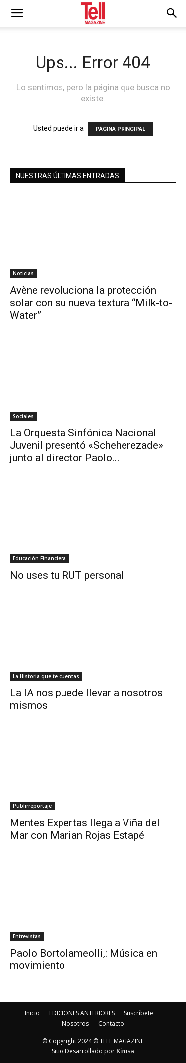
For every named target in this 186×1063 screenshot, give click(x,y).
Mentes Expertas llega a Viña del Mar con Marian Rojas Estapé (85, 829)
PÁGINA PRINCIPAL (120, 129)
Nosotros (75, 1023)
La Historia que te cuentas (46, 676)
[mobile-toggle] (17, 13)
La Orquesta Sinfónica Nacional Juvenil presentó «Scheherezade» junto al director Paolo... (86, 445)
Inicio (32, 1013)
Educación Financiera (39, 558)
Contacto (111, 1023)
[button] (172, 13)
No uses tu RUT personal (67, 575)
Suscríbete (138, 1013)
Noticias (23, 273)
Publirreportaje (32, 805)
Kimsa (125, 1051)
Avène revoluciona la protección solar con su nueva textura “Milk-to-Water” (91, 302)
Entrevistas (27, 936)
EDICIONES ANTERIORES (82, 1013)
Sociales (23, 416)
